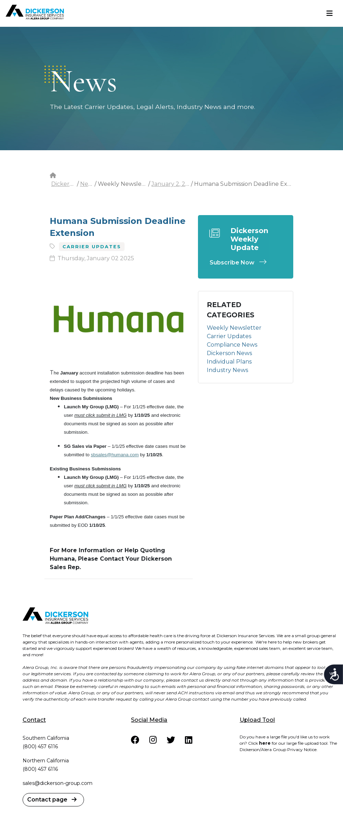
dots (55, 74)
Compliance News (232, 344)
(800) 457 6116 (40, 746)
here (265, 743)
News (88, 184)
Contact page (52, 799)
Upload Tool (257, 720)
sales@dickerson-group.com (57, 783)
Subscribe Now (240, 262)
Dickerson (65, 184)
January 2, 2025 (173, 184)
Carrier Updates (229, 336)
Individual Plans (229, 361)
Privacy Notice (302, 749)
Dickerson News (229, 353)
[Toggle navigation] (329, 13)
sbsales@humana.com (115, 454)
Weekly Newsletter (234, 327)
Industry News (227, 370)
